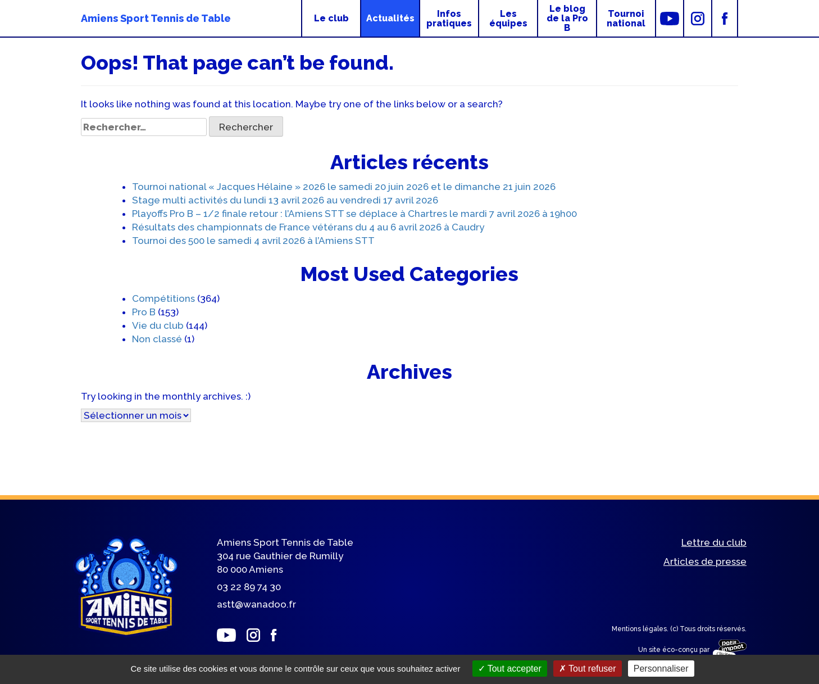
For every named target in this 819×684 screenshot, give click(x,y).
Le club (331, 18)
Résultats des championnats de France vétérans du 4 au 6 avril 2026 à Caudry (308, 227)
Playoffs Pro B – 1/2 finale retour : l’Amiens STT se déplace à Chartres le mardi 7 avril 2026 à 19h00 (354, 213)
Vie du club (158, 325)
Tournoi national (626, 18)
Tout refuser (587, 668)
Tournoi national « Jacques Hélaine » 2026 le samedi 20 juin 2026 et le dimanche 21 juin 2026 (344, 186)
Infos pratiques (449, 18)
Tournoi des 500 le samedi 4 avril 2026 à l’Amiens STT (253, 240)
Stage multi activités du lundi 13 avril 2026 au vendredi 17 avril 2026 (285, 200)
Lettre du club (714, 543)
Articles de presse (705, 562)
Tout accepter (510, 668)
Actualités (390, 18)
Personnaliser (661, 668)
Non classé (157, 339)
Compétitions (163, 298)
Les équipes (508, 18)
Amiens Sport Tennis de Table (156, 18)
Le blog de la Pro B (567, 18)
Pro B (144, 312)
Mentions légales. (641, 629)
